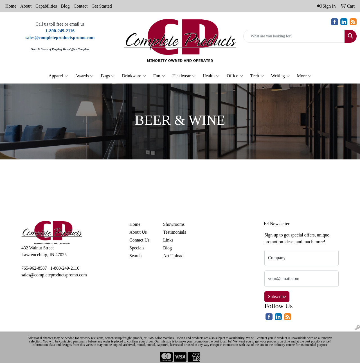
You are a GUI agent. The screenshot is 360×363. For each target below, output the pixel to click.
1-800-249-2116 (64, 268)
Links (168, 240)
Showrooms (173, 224)
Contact (81, 6)
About (26, 6)
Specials (136, 247)
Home (10, 6)
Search (135, 255)
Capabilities (46, 6)
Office (235, 76)
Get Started (101, 6)
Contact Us (139, 240)
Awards (84, 76)
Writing (280, 76)
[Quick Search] (294, 36)
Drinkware (134, 76)
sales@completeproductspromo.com (54, 274)
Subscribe (277, 296)
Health (211, 76)
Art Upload (173, 255)
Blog (65, 6)
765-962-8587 (34, 268)
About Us (138, 232)
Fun (159, 76)
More (304, 76)
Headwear (183, 76)
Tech (257, 76)
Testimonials (174, 232)
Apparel (58, 76)
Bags (107, 76)
